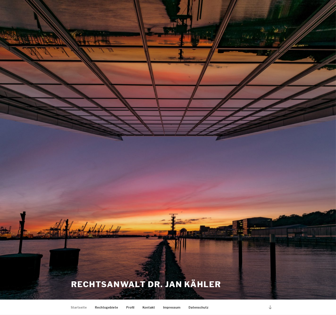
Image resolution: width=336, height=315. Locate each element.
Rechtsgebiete (106, 307)
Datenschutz (198, 307)
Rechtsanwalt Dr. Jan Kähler (146, 284)
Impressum (171, 307)
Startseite (79, 307)
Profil (130, 307)
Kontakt (148, 307)
